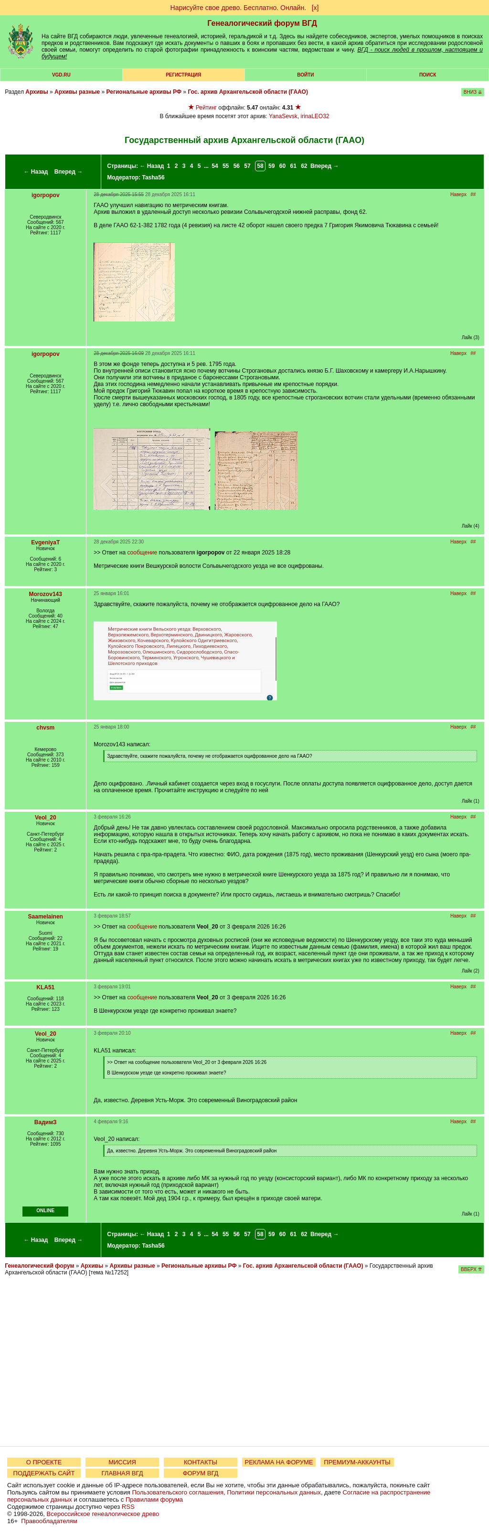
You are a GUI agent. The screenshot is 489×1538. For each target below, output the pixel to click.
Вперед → (68, 171)
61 (293, 166)
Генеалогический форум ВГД (262, 23)
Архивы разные (77, 92)
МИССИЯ (122, 1462)
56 (237, 166)
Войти (305, 74)
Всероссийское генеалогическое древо (103, 1513)
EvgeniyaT (45, 542)
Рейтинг (206, 107)
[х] (315, 7)
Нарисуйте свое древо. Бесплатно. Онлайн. (238, 7)
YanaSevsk (283, 116)
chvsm (45, 727)
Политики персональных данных (274, 1492)
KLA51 (45, 987)
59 (271, 166)
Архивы (36, 92)
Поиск (427, 74)
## (473, 194)
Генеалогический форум (39, 1265)
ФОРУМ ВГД (201, 1473)
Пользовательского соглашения (177, 1492)
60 (282, 166)
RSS (128, 1506)
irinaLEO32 (315, 116)
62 (304, 166)
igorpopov (46, 195)
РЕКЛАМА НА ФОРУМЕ (278, 1462)
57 (247, 166)
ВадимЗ (45, 1122)
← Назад (35, 171)
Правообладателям (49, 1521)
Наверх (458, 194)
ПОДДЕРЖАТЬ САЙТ (44, 1473)
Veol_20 (45, 817)
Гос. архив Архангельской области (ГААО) (248, 92)
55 (226, 166)
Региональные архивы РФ (143, 92)
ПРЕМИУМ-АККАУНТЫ (357, 1462)
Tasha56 (153, 177)
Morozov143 (45, 594)
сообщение (142, 552)
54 (215, 166)
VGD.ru (61, 74)
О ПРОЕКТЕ (44, 1462)
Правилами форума (154, 1499)
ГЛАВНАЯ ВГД (122, 1473)
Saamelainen (45, 916)
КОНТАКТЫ (200, 1462)
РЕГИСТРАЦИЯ (183, 74)
